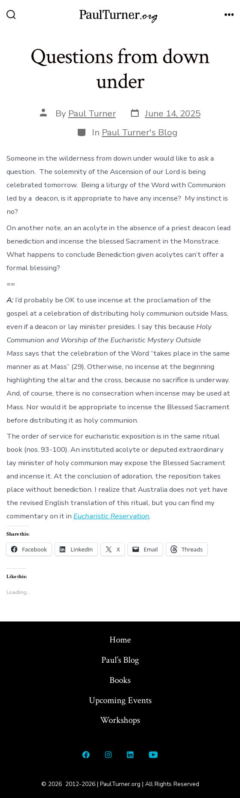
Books (120, 680)
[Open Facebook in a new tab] (86, 754)
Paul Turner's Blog (139, 132)
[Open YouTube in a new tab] (153, 754)
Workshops (120, 720)
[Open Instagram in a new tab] (108, 754)
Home (120, 640)
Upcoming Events (120, 700)
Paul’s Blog (120, 660)
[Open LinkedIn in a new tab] (130, 754)
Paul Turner (92, 113)
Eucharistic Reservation (111, 516)
